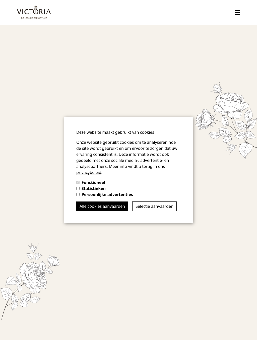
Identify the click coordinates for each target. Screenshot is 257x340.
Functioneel (93, 182)
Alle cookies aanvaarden (102, 206)
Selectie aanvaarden (154, 206)
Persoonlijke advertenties (107, 194)
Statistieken (94, 188)
